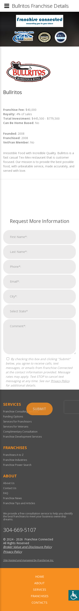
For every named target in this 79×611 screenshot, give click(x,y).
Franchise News (12, 498)
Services (39, 590)
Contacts (39, 603)
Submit (39, 479)
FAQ (5, 493)
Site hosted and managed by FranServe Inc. (28, 560)
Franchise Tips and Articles (19, 503)
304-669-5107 (19, 529)
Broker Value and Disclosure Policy (27, 547)
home (39, 577)
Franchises (39, 596)
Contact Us (9, 488)
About (39, 583)
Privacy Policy (60, 451)
